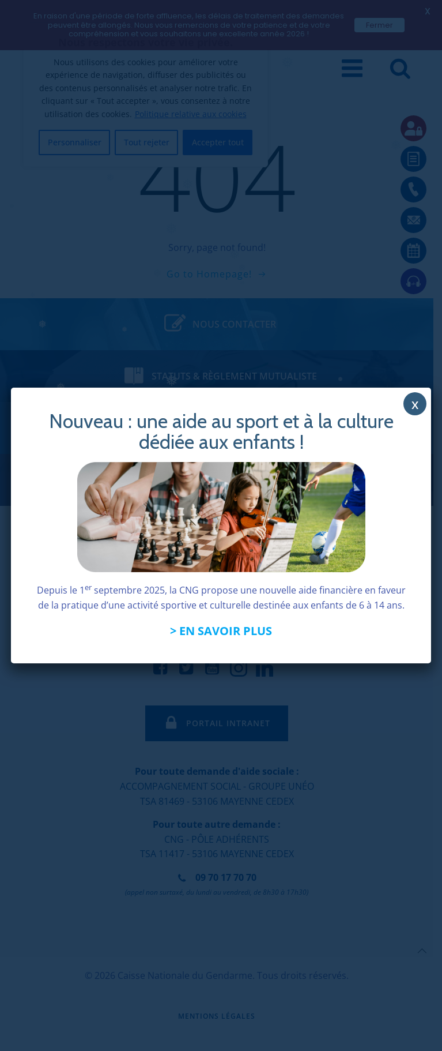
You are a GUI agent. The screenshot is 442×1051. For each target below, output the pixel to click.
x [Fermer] (414, 404)
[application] (413, 1022)
